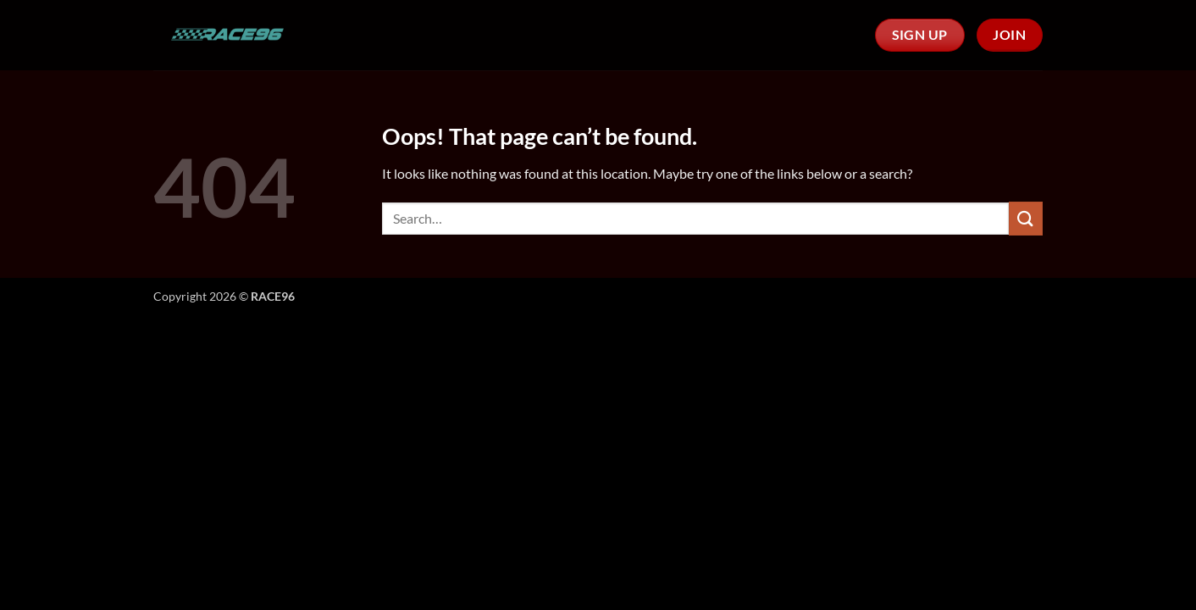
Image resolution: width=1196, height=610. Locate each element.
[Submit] (1026, 218)
